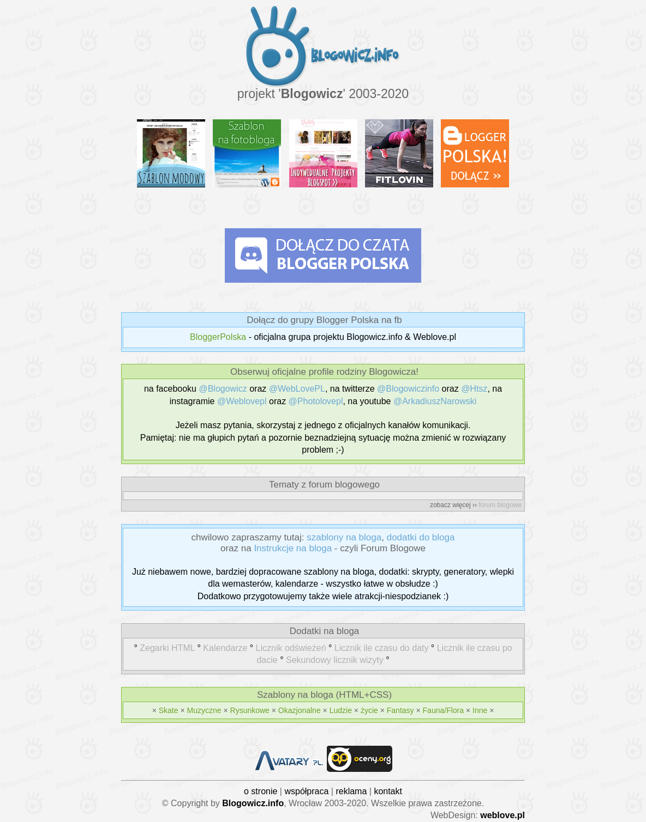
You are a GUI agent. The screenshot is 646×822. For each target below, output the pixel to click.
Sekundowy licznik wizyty (335, 660)
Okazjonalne (299, 710)
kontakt (388, 791)
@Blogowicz (223, 388)
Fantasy (400, 710)
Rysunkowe (250, 710)
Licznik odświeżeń (291, 648)
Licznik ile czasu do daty (381, 648)
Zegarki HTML (167, 648)
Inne (479, 710)
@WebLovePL (297, 388)
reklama (351, 791)
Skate (168, 710)
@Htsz (474, 388)
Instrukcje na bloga (293, 548)
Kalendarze (225, 648)
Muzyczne (204, 710)
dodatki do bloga (421, 537)
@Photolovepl (316, 401)
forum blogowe (500, 505)
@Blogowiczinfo (408, 388)
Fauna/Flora (443, 710)
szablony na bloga (344, 537)
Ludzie (341, 710)
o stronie (260, 791)
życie (369, 710)
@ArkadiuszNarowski (434, 401)
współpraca (306, 791)
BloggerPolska (218, 337)
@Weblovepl (242, 401)
